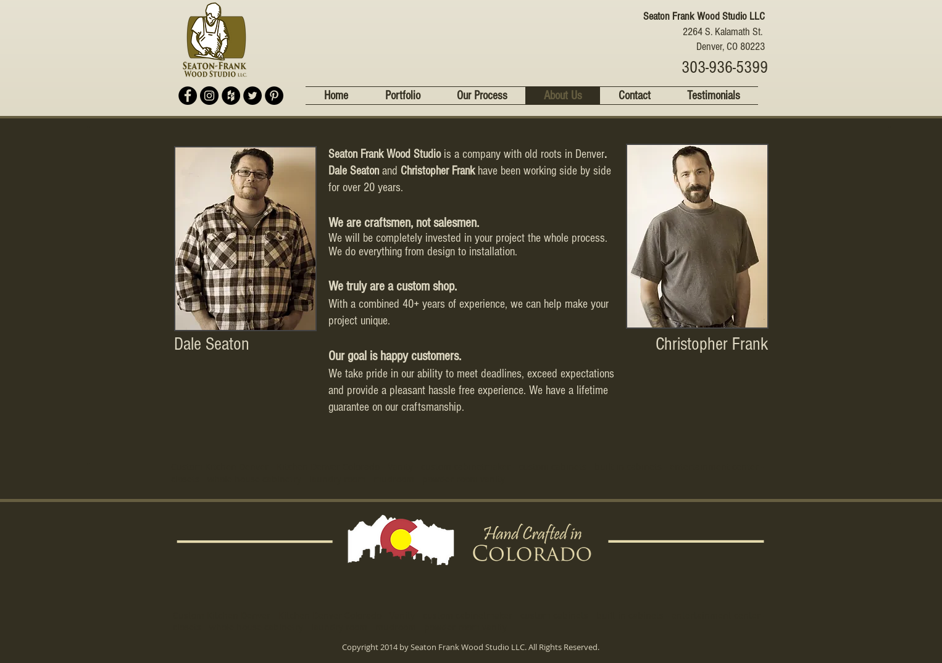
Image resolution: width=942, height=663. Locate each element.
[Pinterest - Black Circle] (274, 95)
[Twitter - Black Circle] (252, 95)
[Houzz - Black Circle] (231, 95)
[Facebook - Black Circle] (187, 95)
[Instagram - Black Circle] (209, 95)
